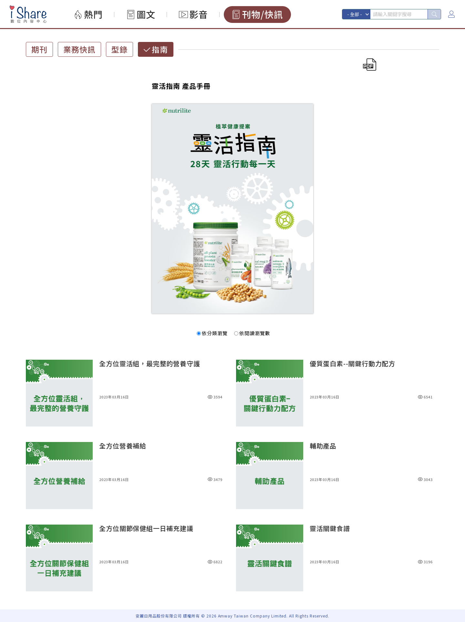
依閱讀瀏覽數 (252, 333)
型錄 (119, 49)
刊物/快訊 (262, 14)
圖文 (146, 14)
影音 (198, 14)
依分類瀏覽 (212, 333)
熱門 (93, 14)
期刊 (39, 49)
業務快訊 (79, 49)
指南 (160, 49)
